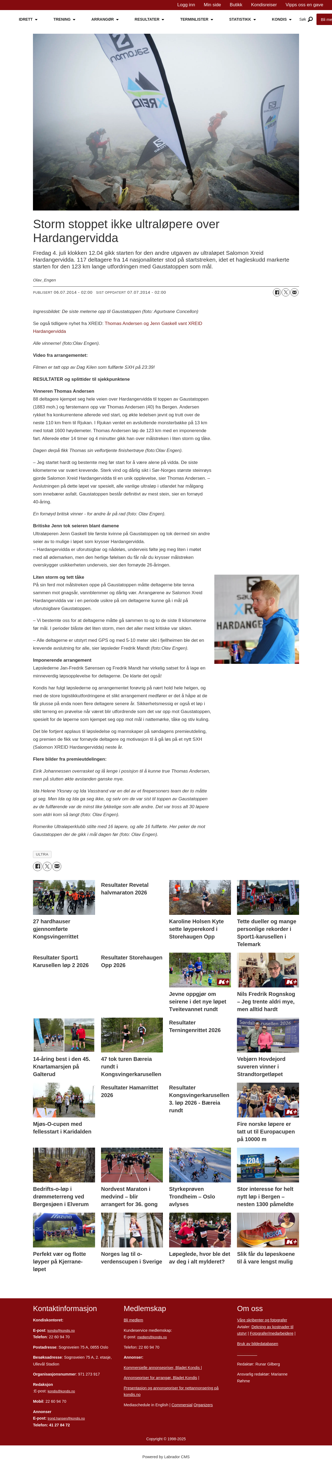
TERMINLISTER (194, 19)
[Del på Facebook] (277, 292)
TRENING (62, 19)
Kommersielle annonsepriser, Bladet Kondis (162, 1367)
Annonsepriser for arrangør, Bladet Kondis (160, 1378)
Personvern (247, 1354)
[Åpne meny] (310, 20)
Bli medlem (133, 1320)
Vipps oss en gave (304, 4)
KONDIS (279, 19)
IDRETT (26, 19)
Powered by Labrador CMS (166, 1457)
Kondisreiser (264, 4)
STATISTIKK (240, 19)
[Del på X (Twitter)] (286, 292)
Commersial (182, 1405)
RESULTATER (147, 19)
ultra (42, 854)
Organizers (203, 1405)
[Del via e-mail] (294, 292)
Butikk (236, 4)
